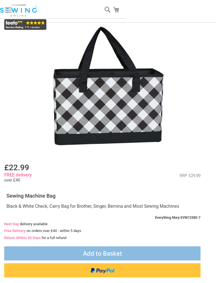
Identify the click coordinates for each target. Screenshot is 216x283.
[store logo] (19, 10)
